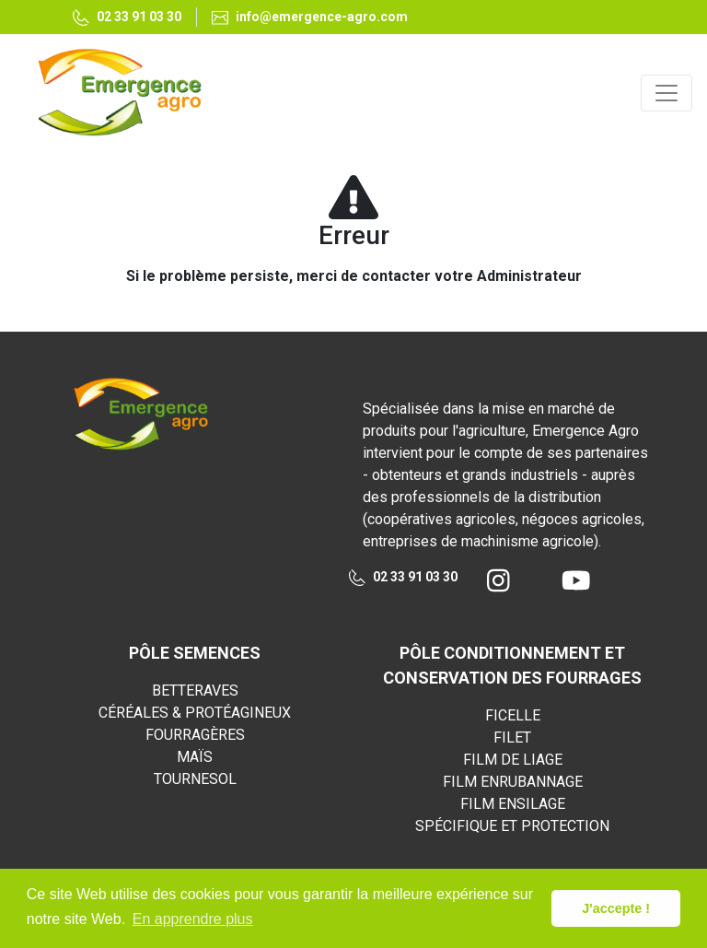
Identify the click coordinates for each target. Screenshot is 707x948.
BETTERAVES (195, 690)
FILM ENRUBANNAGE (513, 781)
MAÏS (195, 757)
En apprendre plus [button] (193, 919)
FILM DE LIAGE (512, 759)
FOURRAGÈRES (195, 734)
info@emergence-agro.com (310, 17)
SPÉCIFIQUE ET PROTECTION (512, 826)
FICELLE (512, 715)
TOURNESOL (195, 779)
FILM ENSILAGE (512, 804)
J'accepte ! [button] (616, 908)
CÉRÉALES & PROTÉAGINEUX (195, 712)
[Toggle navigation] (666, 93)
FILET (512, 737)
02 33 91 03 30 (403, 578)
